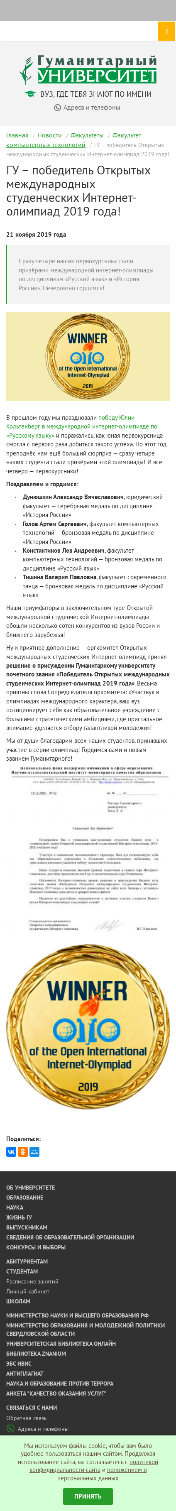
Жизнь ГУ (19, 1217)
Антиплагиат (25, 1373)
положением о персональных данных (102, 1474)
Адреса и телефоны (37, 1429)
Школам (18, 1301)
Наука (14, 1207)
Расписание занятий (32, 1281)
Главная (17, 135)
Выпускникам (26, 1227)
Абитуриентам (27, 1261)
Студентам (22, 1271)
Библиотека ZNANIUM (36, 1353)
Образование (24, 1197)
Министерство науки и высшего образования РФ (77, 1315)
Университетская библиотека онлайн (61, 1343)
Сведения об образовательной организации (70, 1237)
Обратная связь (26, 1418)
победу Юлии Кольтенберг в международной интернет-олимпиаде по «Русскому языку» (81, 426)
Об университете (30, 1187)
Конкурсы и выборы (36, 1247)
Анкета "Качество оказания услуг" (56, 1393)
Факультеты (87, 135)
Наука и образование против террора (59, 1383)
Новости (49, 135)
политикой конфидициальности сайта (94, 1466)
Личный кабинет (27, 1291)
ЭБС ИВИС (19, 1363)
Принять (88, 1496)
